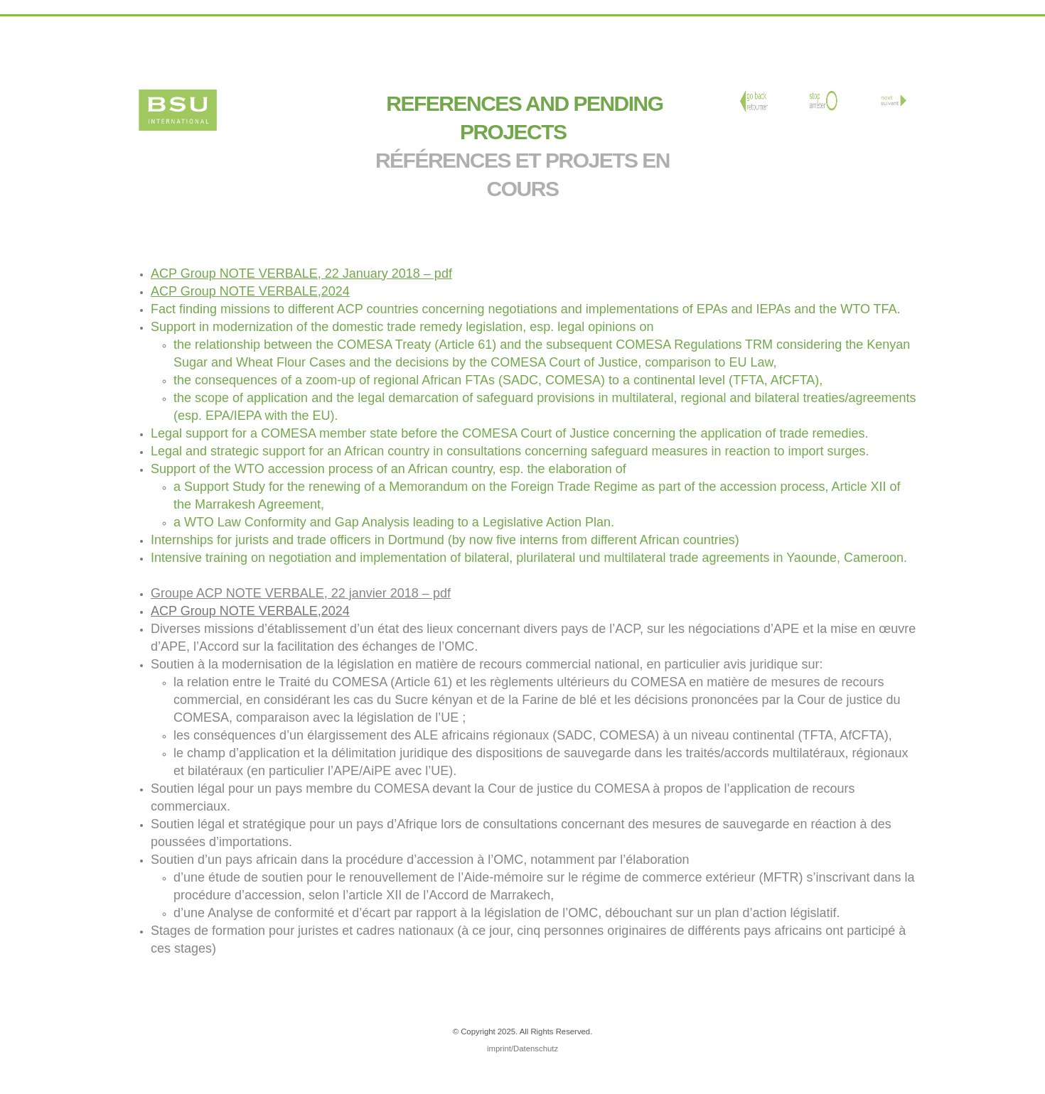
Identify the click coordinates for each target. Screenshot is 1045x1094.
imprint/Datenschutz (522, 1048)
